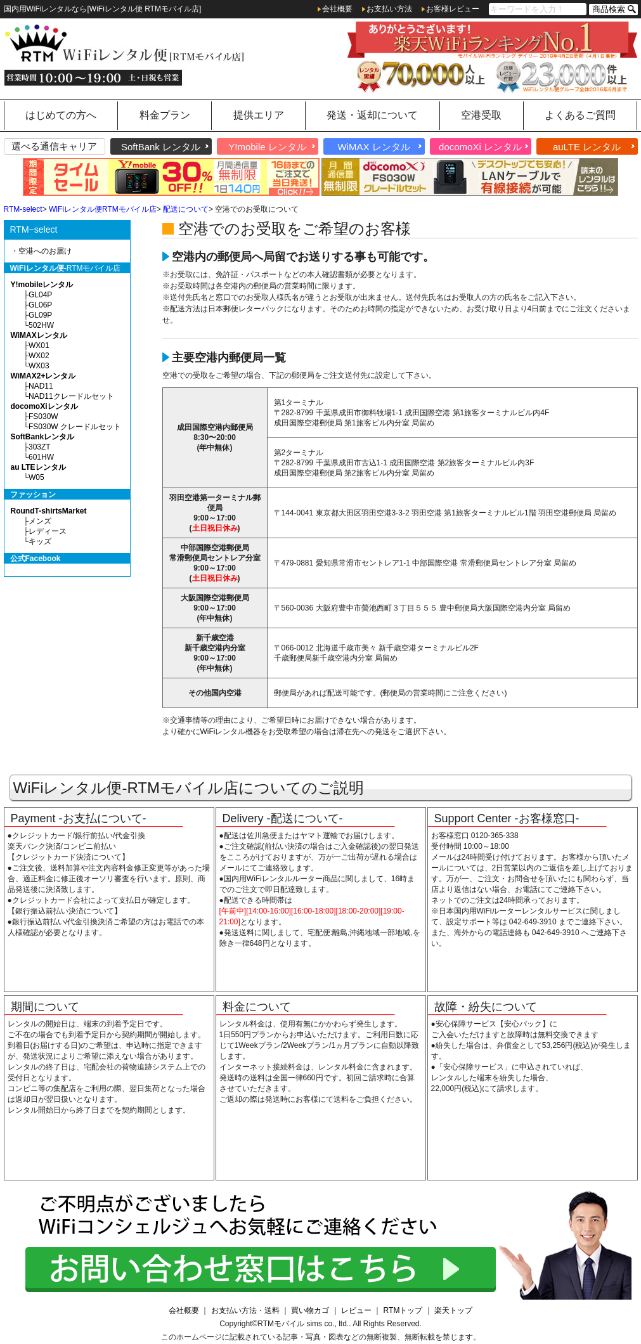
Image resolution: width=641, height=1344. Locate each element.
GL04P (40, 294)
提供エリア (258, 115)
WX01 (39, 345)
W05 (36, 477)
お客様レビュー (452, 8)
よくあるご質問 (580, 115)
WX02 (39, 355)
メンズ (40, 521)
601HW (41, 457)
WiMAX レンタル (373, 147)
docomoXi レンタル (480, 147)
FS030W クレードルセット (75, 426)
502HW (41, 325)
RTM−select (34, 229)
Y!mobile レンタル (267, 147)
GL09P (40, 315)
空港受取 (481, 115)
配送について (186, 209)
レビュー (356, 1310)
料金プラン (164, 115)
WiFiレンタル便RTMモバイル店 (103, 209)
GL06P (40, 304)
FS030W (43, 416)
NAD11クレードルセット (71, 396)
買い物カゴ (310, 1310)
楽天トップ (453, 1310)
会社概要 (337, 8)
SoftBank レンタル (160, 147)
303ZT (40, 447)
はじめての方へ (60, 115)
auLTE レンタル (587, 147)
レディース (48, 531)
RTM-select (23, 209)
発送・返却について (372, 115)
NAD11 (41, 386)
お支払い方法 (389, 8)
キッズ (40, 541)
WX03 (39, 365)
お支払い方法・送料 (245, 1310)
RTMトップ (403, 1310)
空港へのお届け (45, 251)
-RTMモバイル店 (65, 268)
